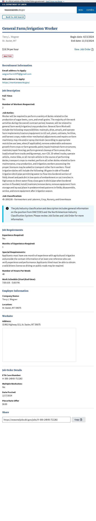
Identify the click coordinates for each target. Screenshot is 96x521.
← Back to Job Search (13, 17)
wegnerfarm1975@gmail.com (16, 73)
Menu (81, 10)
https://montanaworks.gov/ (16, 82)
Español (90, 10)
